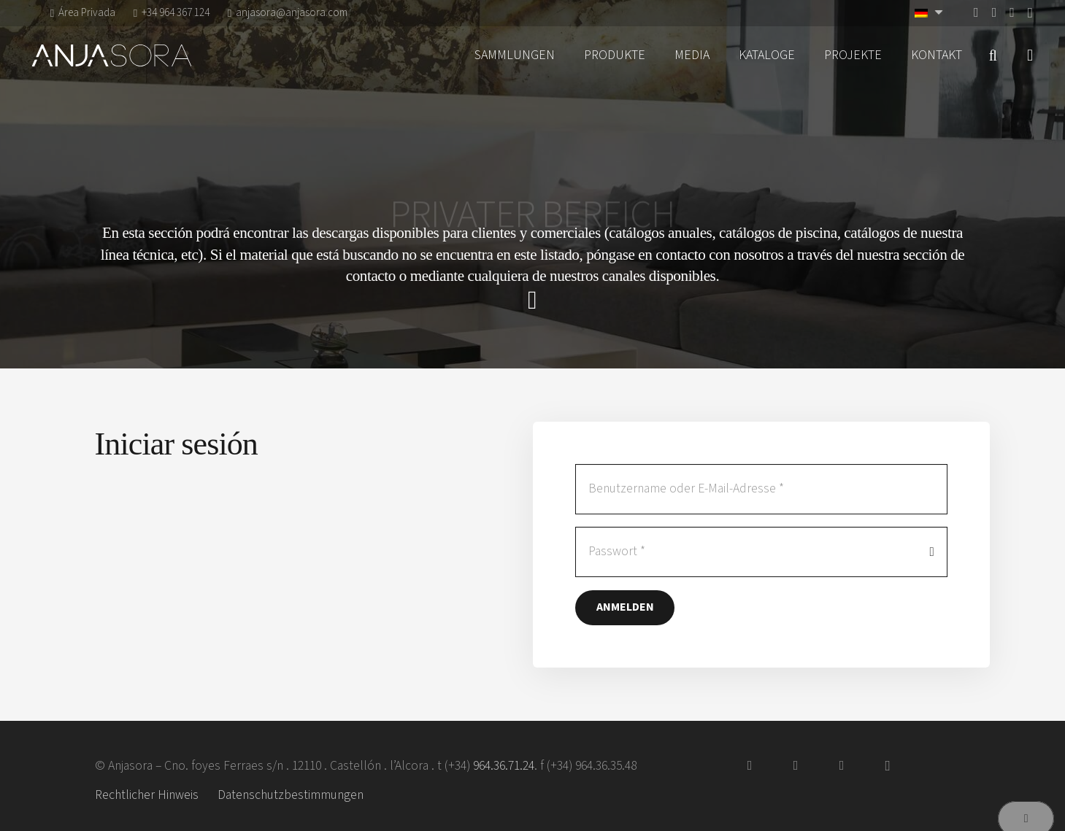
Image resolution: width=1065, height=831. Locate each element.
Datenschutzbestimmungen (291, 795)
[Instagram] (1030, 13)
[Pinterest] (1012, 12)
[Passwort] (761, 552)
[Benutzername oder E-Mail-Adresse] (761, 489)
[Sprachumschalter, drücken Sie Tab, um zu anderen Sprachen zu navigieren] (930, 13)
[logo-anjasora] (111, 55)
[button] (993, 55)
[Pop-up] (1030, 56)
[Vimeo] (994, 12)
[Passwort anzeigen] (932, 552)
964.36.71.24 (503, 766)
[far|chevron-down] (532, 300)
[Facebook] (976, 12)
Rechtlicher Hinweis (147, 795)
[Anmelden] (625, 607)
